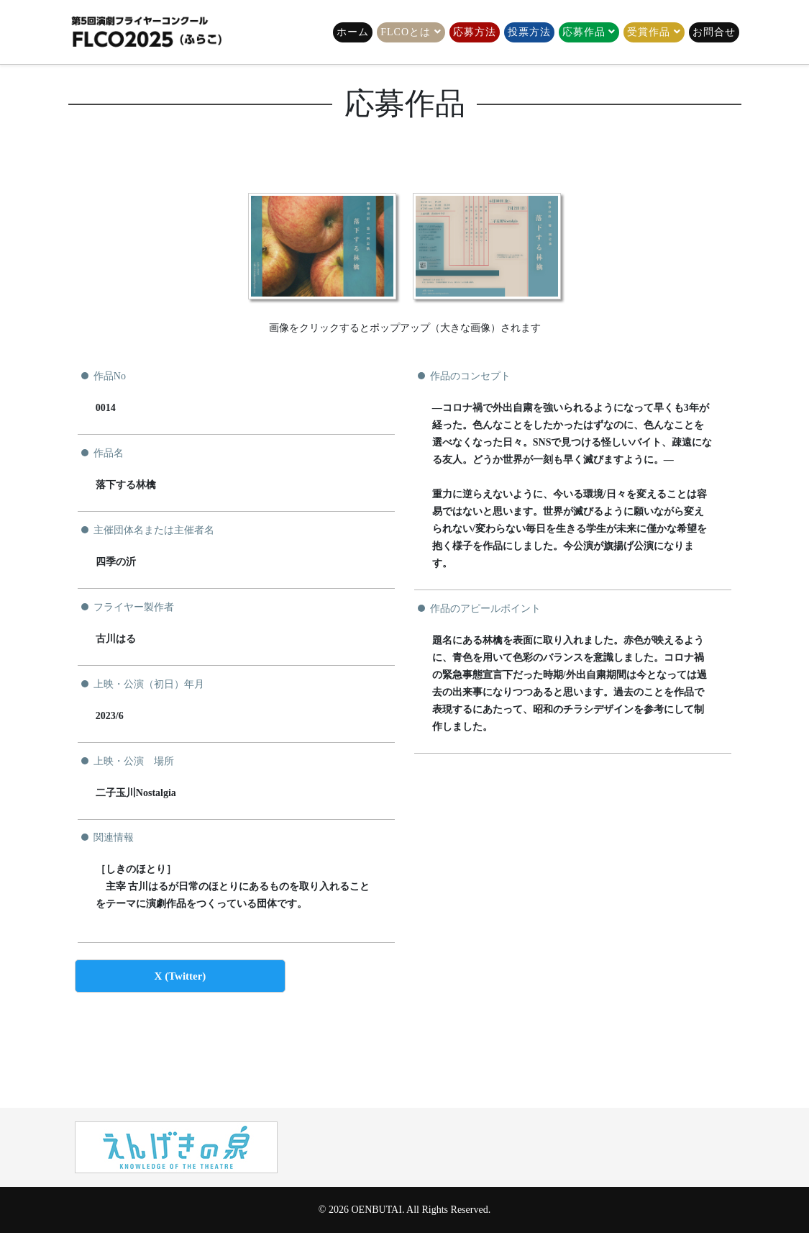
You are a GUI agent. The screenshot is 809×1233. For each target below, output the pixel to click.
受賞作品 (648, 32)
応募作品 (583, 32)
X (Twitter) (180, 976)
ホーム (353, 32)
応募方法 (474, 32)
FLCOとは (405, 32)
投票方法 (529, 32)
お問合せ (714, 32)
